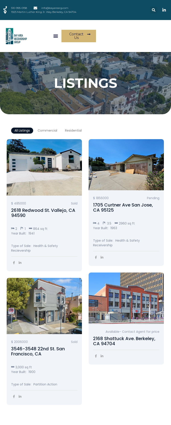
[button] (153, 10)
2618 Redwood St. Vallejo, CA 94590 (43, 213)
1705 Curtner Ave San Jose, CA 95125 (123, 207)
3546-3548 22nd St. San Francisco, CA (38, 351)
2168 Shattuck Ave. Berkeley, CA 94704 (124, 341)
